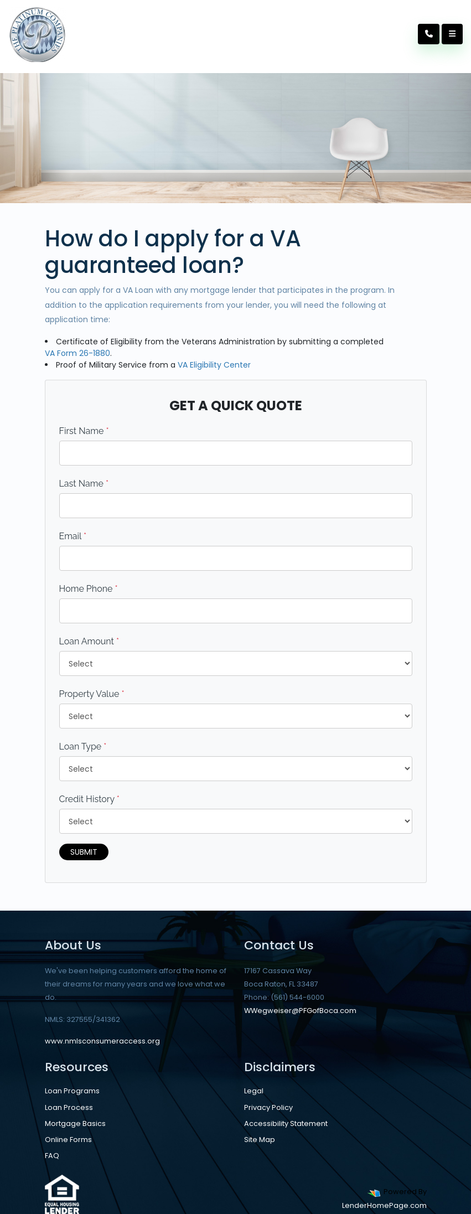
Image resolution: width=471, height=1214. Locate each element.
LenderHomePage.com (384, 1205)
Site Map (259, 1139)
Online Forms (68, 1139)
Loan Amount (89, 641)
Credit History (89, 799)
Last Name (84, 483)
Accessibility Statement (286, 1123)
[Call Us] (429, 34)
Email (73, 536)
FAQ (52, 1155)
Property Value (92, 694)
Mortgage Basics (75, 1123)
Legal (253, 1091)
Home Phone (88, 588)
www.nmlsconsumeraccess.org (102, 1041)
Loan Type (83, 746)
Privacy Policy (268, 1107)
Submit (83, 851)
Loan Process (69, 1107)
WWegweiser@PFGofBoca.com (300, 1010)
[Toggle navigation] (452, 34)
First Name (84, 431)
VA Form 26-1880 (77, 353)
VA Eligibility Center (214, 364)
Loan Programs (72, 1091)
